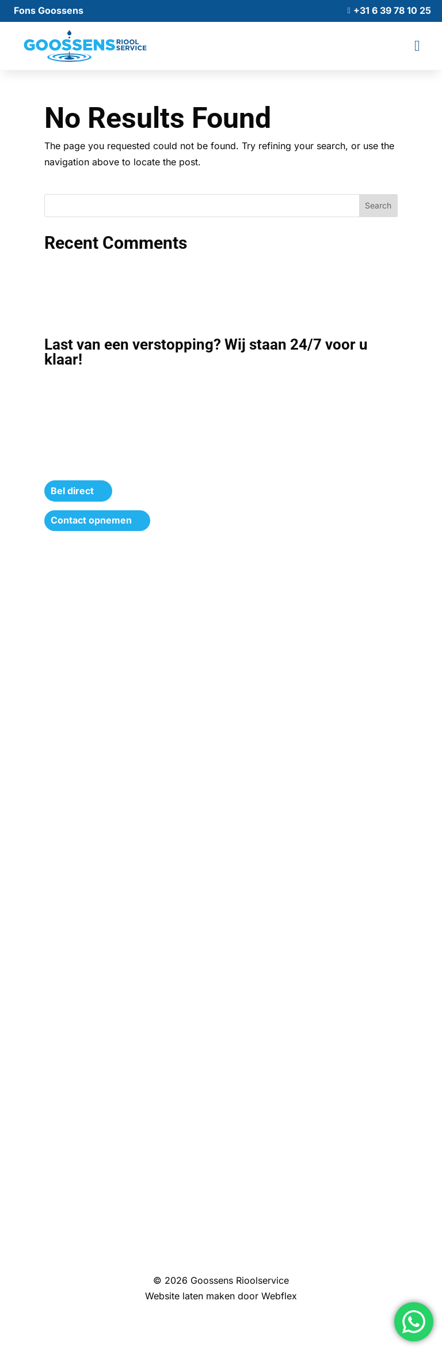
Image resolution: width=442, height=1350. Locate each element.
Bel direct (72, 490)
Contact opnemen (91, 520)
